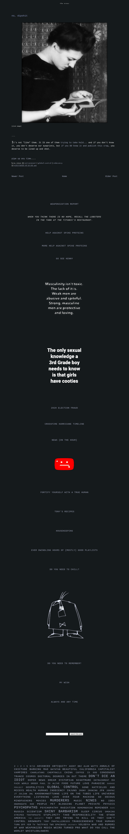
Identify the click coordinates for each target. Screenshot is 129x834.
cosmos (32, 776)
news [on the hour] (64, 440)
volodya (85, 824)
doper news (38, 780)
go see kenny (64, 259)
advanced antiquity (53, 766)
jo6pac (110, 790)
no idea (108, 800)
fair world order (27, 783)
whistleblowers (37, 831)
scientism (36, 811)
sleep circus (93, 811)
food (66, 783)
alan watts (92, 766)
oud (33, 804)
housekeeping (64, 531)
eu (113, 780)
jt (16, 794)
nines (93, 800)
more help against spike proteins (64, 246)
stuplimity (53, 815)
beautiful (71, 769)
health (32, 790)
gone (87, 787)
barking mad (40, 769)
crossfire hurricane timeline (64, 424)
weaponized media (40, 827)
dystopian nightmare (76, 780)
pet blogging (62, 804)
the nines (64, 3)
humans (44, 790)
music (80, 800)
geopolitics (36, 787)
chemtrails (55, 773)
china (70, 772)
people (43, 804)
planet (81, 804)
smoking (110, 812)
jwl (32, 794)
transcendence (84, 821)
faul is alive (51, 783)
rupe (112, 808)
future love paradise (89, 783)
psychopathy (50, 807)
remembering (86, 808)
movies (43, 800)
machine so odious (99, 797)
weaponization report (64, 204)
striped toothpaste (29, 815)
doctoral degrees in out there (63, 776)
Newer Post (18, 176)
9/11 (33, 766)
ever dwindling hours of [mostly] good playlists (64, 550)
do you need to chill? (64, 569)
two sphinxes (59, 825)
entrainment (31, 163)
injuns (73, 790)
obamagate (22, 804)
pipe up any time (21, 159)
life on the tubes (77, 793)
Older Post (111, 176)
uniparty (73, 825)
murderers (62, 800)
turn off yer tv (25, 825)
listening (43, 797)
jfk (102, 790)
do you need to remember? (65, 663)
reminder (102, 807)
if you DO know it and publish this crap (84, 146)
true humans (105, 821)
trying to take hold (72, 143)
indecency (58, 163)
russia (20, 811)
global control (45, 163)
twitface (43, 825)
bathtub (56, 769)
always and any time (64, 702)
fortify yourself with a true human (65, 492)
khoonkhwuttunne (48, 793)
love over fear (68, 797)
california (89, 769)
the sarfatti (37, 818)
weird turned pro (68, 827)
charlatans (38, 773)
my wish (64, 683)
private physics (101, 804)
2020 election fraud (64, 408)
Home (64, 176)
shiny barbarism (63, 811)
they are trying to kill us (71, 818)
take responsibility (81, 815)
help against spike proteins (64, 233)
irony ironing (89, 790)
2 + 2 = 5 (22, 766)
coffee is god (88, 773)
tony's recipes (64, 512)
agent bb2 (76, 766)
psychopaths (27, 807)
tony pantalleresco (58, 821)
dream (53, 780)
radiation (68, 807)
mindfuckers (25, 800)
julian (24, 794)
